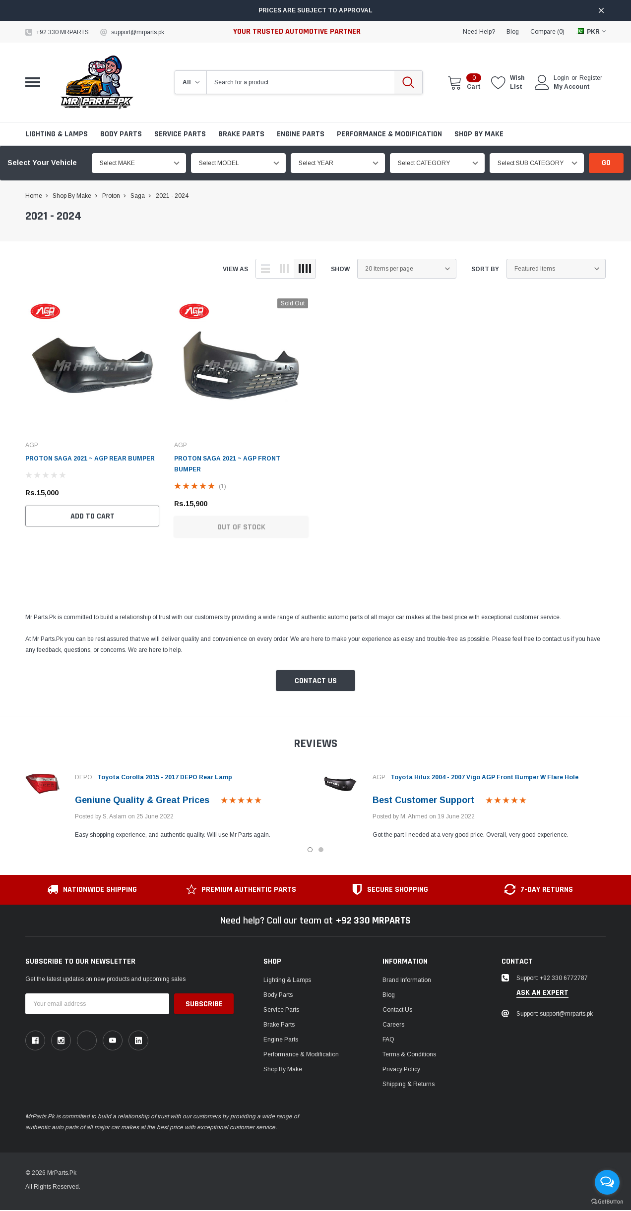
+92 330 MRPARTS (62, 32)
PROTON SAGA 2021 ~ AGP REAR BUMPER (90, 458)
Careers (393, 1024)
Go (606, 163)
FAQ (388, 1039)
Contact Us (316, 681)
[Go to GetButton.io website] (607, 1201)
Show (340, 269)
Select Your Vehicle (42, 163)
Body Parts (121, 134)
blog (512, 32)
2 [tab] (320, 849)
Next (622, 803)
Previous (9, 803)
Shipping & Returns (408, 1084)
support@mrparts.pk (137, 32)
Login (561, 77)
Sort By (485, 269)
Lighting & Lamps (56, 134)
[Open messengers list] (607, 1182)
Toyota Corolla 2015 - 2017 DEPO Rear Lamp (164, 777)
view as (235, 269)
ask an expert (542, 993)
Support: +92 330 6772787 (552, 978)
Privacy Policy (401, 1069)
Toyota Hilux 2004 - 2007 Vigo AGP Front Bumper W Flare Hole (484, 777)
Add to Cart (92, 516)
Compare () (547, 31)
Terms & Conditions (409, 1054)
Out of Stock (241, 527)
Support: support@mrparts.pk (554, 1013)
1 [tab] (310, 849)
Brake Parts (241, 134)
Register (590, 77)
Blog (388, 994)
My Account (572, 86)
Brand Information (406, 980)
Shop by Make (479, 134)
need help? (479, 32)
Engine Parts (300, 134)
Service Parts (180, 134)
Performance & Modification (389, 134)
